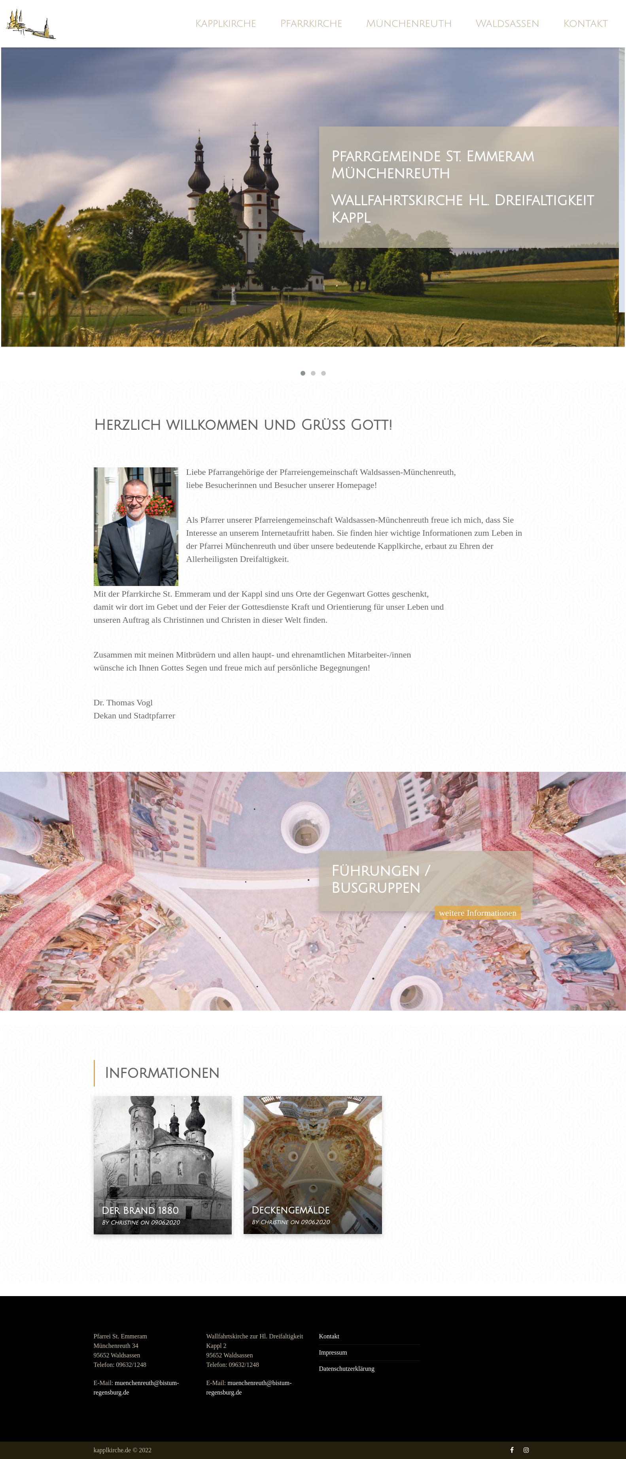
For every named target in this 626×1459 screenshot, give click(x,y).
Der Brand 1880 (140, 1211)
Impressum (333, 1352)
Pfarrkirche (311, 23)
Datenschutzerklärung (346, 1368)
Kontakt (585, 23)
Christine (125, 1223)
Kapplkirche (225, 23)
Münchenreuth (409, 23)
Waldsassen (507, 23)
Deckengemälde (290, 1210)
